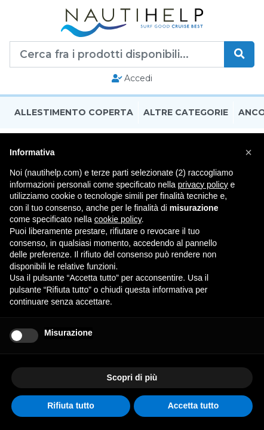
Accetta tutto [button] (193, 405)
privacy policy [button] (203, 184)
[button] (248, 152)
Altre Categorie (185, 112)
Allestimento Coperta (73, 112)
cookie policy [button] (118, 219)
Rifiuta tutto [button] (70, 405)
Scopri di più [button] (132, 377)
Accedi (132, 78)
